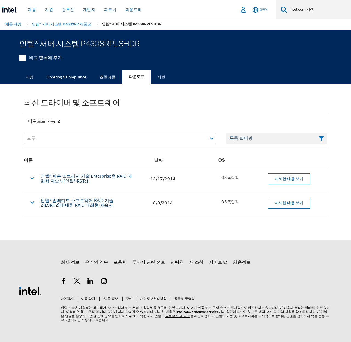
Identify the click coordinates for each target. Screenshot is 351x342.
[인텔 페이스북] (63, 282)
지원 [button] (49, 9)
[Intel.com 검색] (319, 9)
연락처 (177, 262)
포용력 (120, 262)
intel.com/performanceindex (197, 312)
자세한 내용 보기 (289, 178)
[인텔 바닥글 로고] (30, 290)
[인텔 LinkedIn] (90, 282)
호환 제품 (108, 77)
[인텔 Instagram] (104, 282)
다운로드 (136, 76)
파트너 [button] (110, 9)
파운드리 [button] (133, 9)
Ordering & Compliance (66, 77)
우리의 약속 (96, 262)
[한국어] (260, 9)
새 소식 (196, 262)
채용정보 (242, 262)
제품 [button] (32, 9)
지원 (161, 77)
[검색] (284, 9)
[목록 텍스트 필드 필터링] (276, 138)
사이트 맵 (218, 262)
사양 (29, 77)
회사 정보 (70, 262)
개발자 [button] (89, 9)
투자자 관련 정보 (148, 262)
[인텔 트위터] (77, 282)
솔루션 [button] (68, 9)
